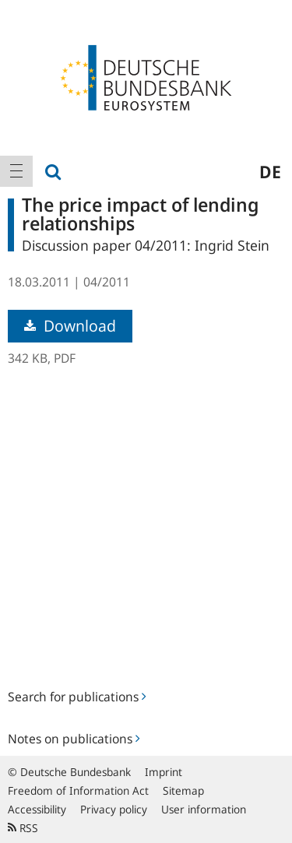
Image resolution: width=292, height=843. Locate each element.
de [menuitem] (270, 171)
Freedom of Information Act (78, 790)
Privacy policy (113, 809)
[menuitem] (16, 171)
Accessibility (37, 809)
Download (70, 325)
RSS (23, 827)
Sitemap (183, 790)
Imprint (163, 771)
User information (203, 809)
